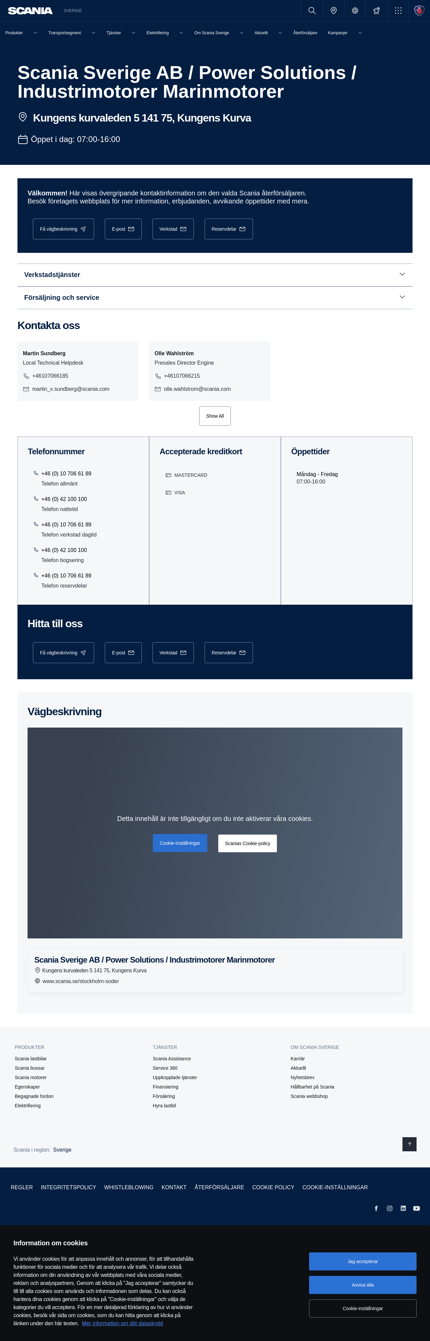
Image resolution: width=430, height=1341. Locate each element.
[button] (397, 10)
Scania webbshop (309, 1096)
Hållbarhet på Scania (312, 1087)
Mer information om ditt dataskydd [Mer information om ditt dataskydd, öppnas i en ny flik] (122, 1323)
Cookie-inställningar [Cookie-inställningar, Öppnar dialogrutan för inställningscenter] (363, 1308)
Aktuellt (298, 1068)
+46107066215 (178, 376)
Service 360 (165, 1068)
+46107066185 (45, 376)
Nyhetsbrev (302, 1077)
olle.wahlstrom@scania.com (194, 389)
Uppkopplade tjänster (175, 1077)
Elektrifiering (28, 1105)
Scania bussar (30, 1068)
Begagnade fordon (34, 1096)
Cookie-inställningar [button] (181, 842)
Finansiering (165, 1087)
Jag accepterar (363, 1261)
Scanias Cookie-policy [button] (246, 843)
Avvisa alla (363, 1285)
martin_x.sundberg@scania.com (66, 389)
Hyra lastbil (164, 1105)
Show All (215, 416)
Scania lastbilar (31, 1058)
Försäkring (164, 1096)
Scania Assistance (172, 1058)
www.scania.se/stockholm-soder (76, 980)
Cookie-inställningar (335, 1187)
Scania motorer (31, 1077)
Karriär (298, 1058)
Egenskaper (27, 1087)
